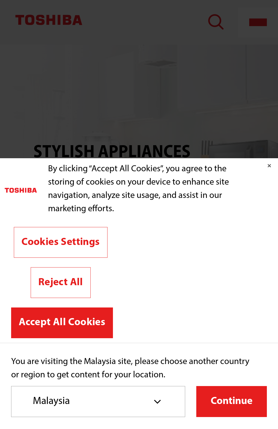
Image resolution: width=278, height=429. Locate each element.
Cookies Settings (60, 242)
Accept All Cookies (62, 322)
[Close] (269, 166)
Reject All (60, 282)
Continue (231, 401)
